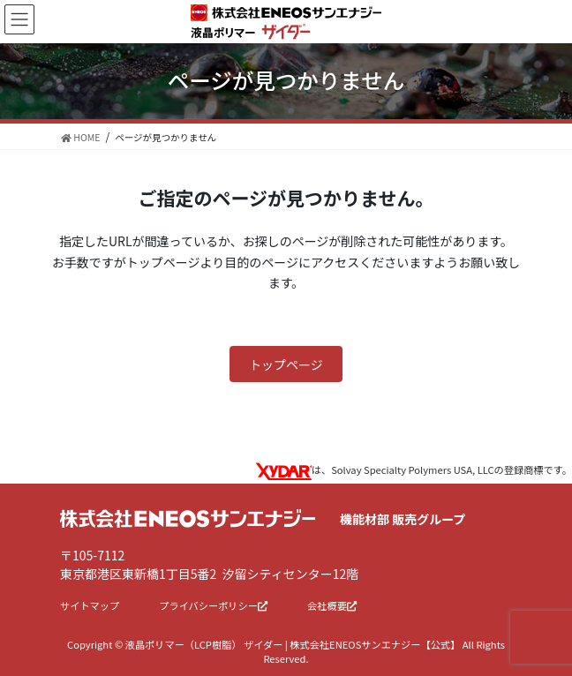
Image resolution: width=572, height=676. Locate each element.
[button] (286, 364)
